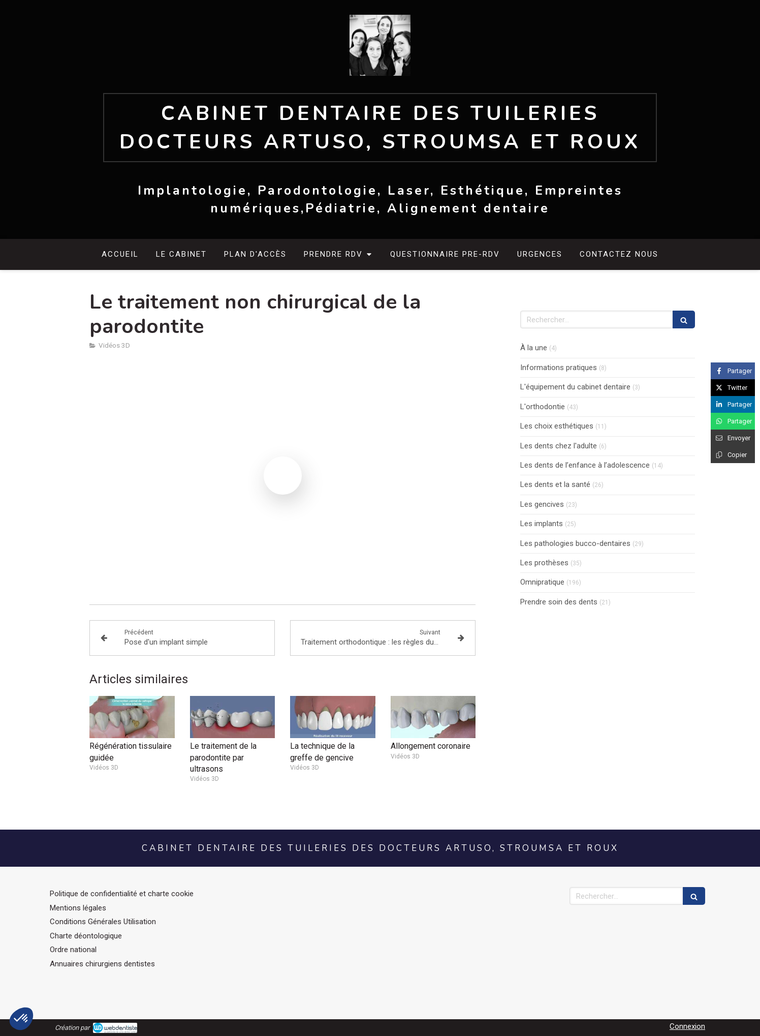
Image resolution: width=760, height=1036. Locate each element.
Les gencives (542, 504)
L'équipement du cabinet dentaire (575, 386)
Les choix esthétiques (556, 426)
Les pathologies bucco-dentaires (575, 543)
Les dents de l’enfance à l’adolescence (585, 465)
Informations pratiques (558, 367)
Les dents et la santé (555, 484)
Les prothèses (544, 562)
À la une (533, 347)
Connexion (687, 1026)
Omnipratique (542, 582)
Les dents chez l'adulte (558, 445)
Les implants (541, 523)
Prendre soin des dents (558, 601)
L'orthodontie (542, 406)
